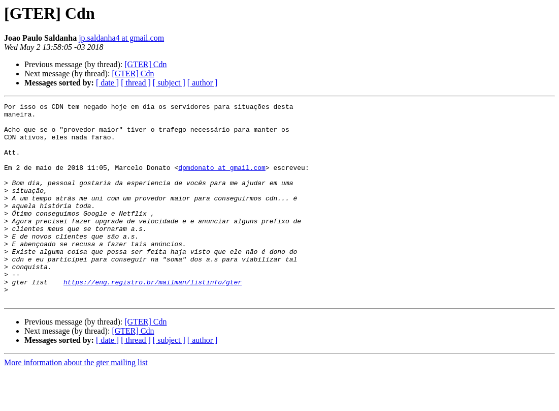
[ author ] (202, 82)
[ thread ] (136, 82)
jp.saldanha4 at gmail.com (121, 38)
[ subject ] (169, 82)
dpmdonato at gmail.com (222, 181)
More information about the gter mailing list (76, 402)
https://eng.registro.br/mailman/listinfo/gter (152, 318)
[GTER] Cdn (145, 64)
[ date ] (107, 82)
